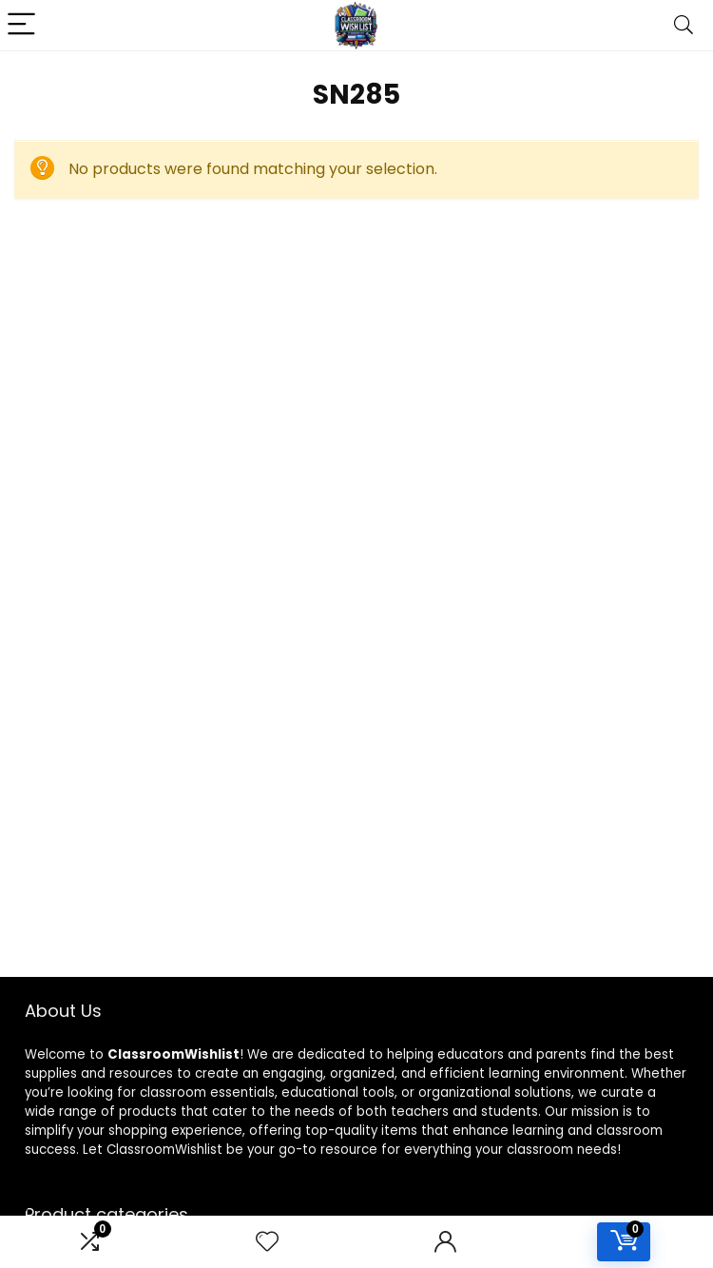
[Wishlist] (267, 1242)
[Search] (683, 25)
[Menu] (23, 25)
